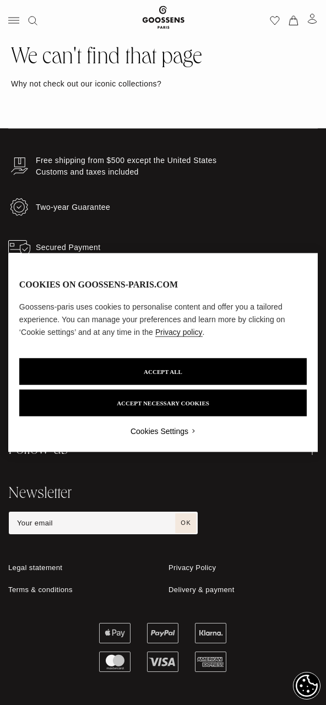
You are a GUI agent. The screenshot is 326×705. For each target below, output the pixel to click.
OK (186, 522)
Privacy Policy (192, 567)
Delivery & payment (202, 589)
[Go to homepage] (163, 20)
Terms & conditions (40, 589)
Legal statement (35, 567)
